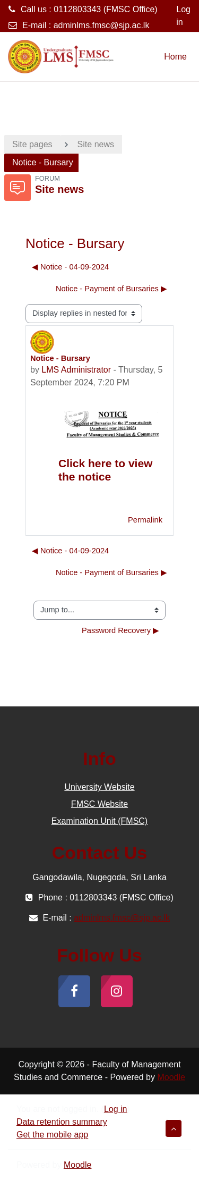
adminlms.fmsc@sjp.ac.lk (102, 25)
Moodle (171, 1077)
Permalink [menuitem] (145, 520)
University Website (99, 786)
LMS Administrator (76, 369)
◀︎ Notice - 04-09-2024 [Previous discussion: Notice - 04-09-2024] (70, 267)
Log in (183, 16)
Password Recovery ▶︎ (120, 630)
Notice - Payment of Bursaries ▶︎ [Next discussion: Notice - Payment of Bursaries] (111, 288)
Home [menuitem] (175, 56)
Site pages (32, 144)
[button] (173, 1128)
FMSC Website (99, 803)
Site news (95, 144)
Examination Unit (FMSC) (99, 820)
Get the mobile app (52, 1134)
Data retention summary (61, 1121)
